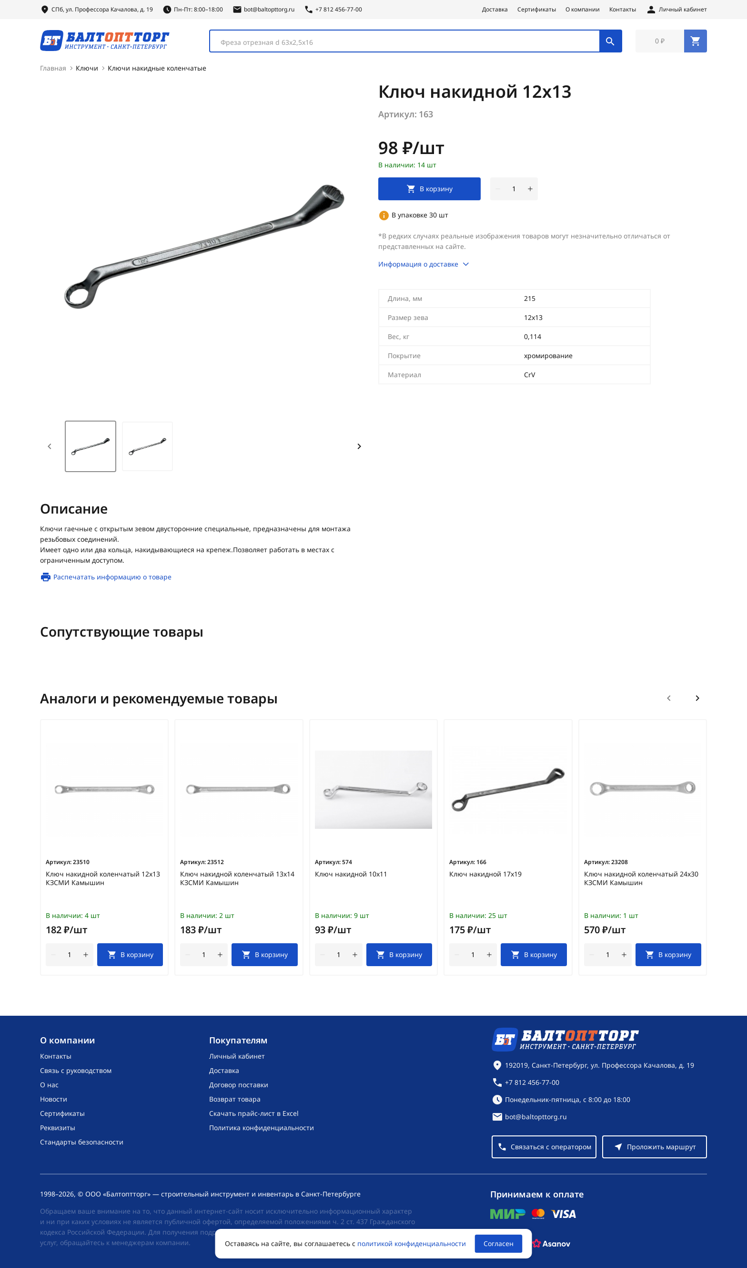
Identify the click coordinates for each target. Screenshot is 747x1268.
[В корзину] (130, 956)
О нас (49, 1084)
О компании (582, 9)
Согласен (499, 1243)
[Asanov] (551, 1243)
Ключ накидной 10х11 (351, 876)
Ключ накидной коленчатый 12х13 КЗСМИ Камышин (103, 880)
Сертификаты (536, 9)
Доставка (495, 9)
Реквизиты (57, 1127)
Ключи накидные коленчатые (157, 69)
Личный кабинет (237, 1056)
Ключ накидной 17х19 (485, 876)
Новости (53, 1098)
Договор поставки (238, 1084)
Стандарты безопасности (81, 1141)
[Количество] (514, 191)
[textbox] (409, 43)
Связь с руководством (75, 1070)
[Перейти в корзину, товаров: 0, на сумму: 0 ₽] (671, 42)
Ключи (87, 69)
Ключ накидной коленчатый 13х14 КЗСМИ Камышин (237, 880)
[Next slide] (359, 448)
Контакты (622, 9)
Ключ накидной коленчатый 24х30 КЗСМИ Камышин (641, 880)
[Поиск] (610, 41)
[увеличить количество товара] (530, 190)
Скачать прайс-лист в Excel (254, 1113)
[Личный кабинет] (676, 9)
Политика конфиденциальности (261, 1127)
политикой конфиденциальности (411, 1243)
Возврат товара (235, 1098)
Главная (53, 69)
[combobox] (415, 42)
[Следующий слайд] (697, 700)
